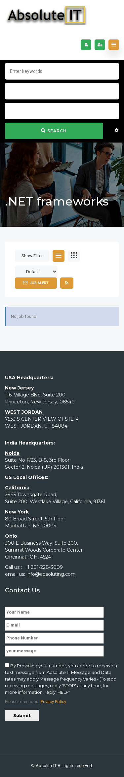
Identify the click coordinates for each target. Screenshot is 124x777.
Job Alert (36, 282)
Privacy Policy (53, 701)
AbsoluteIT (46, 765)
